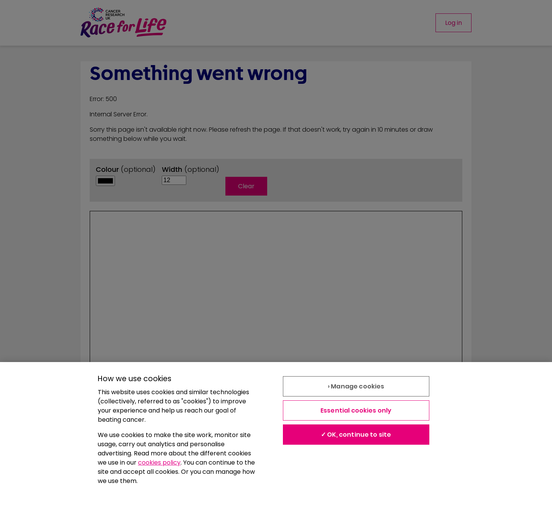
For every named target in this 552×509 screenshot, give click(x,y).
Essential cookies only (356, 410)
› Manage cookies (356, 386)
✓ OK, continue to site (356, 434)
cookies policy (159, 462)
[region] (276, 435)
